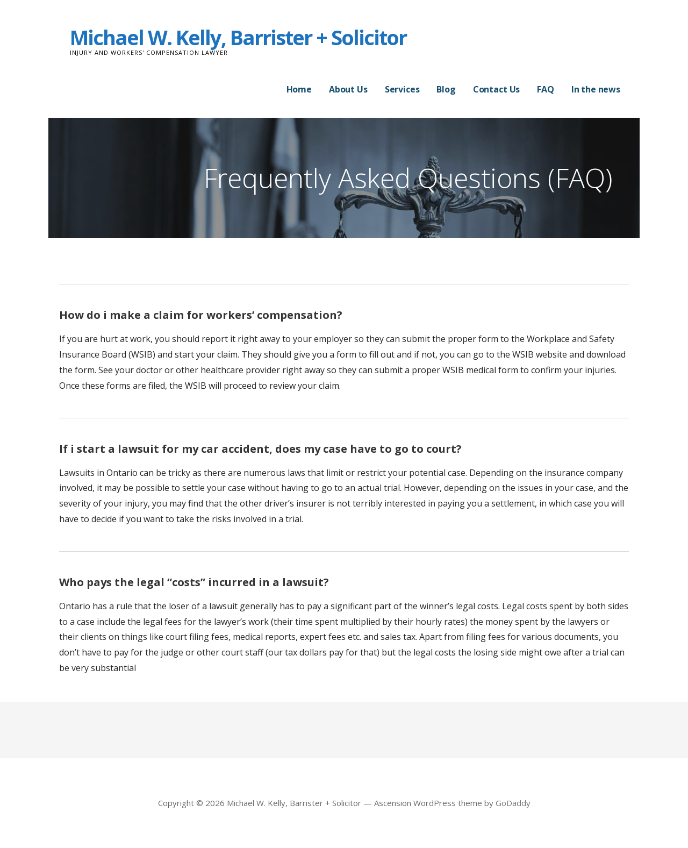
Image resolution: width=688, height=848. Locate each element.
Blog (445, 89)
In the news (595, 89)
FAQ (545, 89)
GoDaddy (513, 802)
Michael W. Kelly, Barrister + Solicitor (238, 37)
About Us (348, 89)
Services (402, 89)
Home (299, 89)
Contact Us (496, 89)
